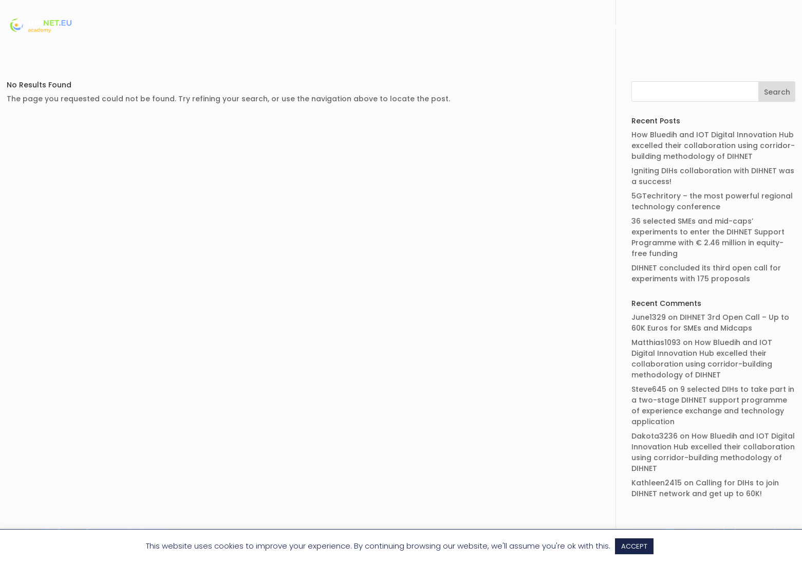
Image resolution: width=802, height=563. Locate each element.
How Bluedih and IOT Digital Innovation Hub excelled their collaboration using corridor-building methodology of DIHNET (713, 145)
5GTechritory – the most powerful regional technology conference (712, 201)
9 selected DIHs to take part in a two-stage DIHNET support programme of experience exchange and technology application (712, 405)
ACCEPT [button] (634, 546)
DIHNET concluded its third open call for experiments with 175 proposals (706, 273)
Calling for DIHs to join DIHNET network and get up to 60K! (705, 488)
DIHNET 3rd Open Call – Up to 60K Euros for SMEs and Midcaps (710, 322)
